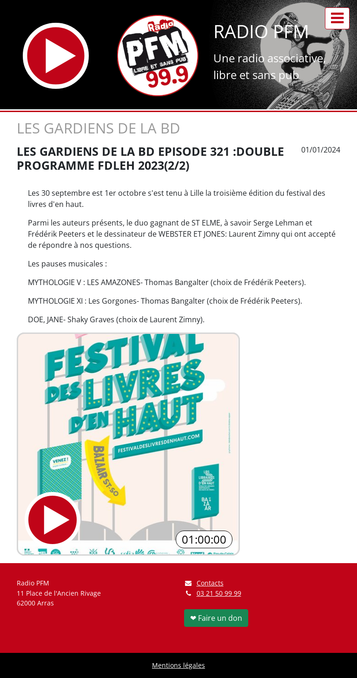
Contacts (204, 582)
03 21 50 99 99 (219, 593)
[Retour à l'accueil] (157, 55)
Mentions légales (178, 665)
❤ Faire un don (216, 618)
